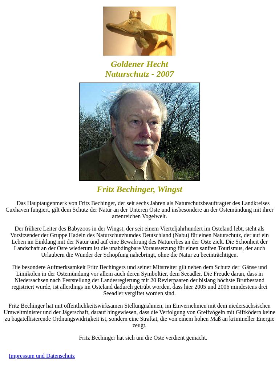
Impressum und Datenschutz (42, 356)
